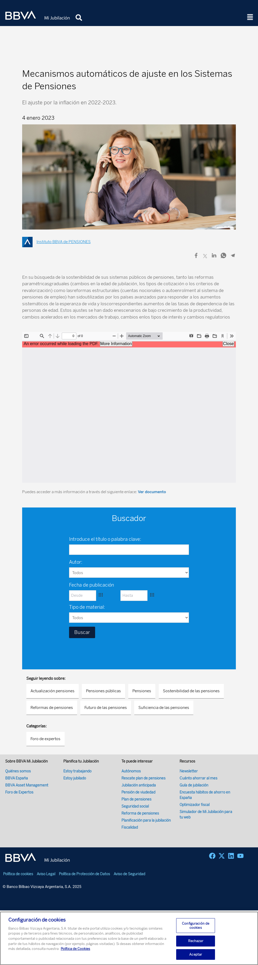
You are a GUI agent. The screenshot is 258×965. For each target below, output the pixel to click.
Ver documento (152, 492)
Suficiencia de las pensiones (163, 707)
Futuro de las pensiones (105, 707)
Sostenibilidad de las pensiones (191, 691)
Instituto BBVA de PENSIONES (63, 241)
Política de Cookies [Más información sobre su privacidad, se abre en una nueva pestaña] (75, 951)
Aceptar (195, 957)
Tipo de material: (87, 607)
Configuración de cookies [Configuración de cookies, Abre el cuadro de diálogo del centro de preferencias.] (195, 928)
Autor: (75, 562)
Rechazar (195, 943)
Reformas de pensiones (51, 707)
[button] (250, 17)
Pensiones (141, 691)
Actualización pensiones (52, 691)
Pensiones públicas (103, 691)
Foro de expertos (45, 739)
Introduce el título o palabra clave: (105, 539)
